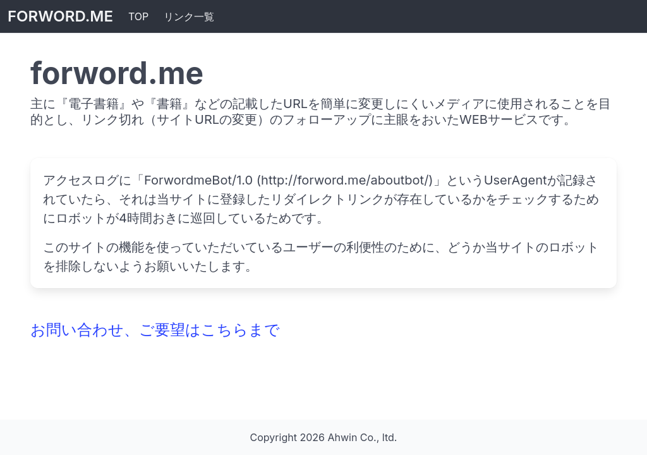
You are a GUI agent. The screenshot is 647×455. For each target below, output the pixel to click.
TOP (138, 16)
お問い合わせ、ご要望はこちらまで (155, 329)
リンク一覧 (189, 16)
